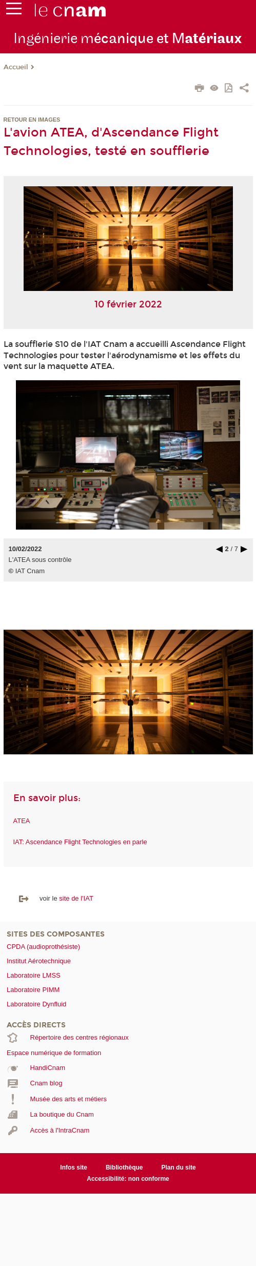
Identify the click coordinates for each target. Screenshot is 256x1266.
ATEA (21, 821)
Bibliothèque (124, 1167)
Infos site (73, 1167)
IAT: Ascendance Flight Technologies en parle (80, 842)
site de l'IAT (76, 898)
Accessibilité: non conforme (128, 1178)
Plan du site (178, 1167)
